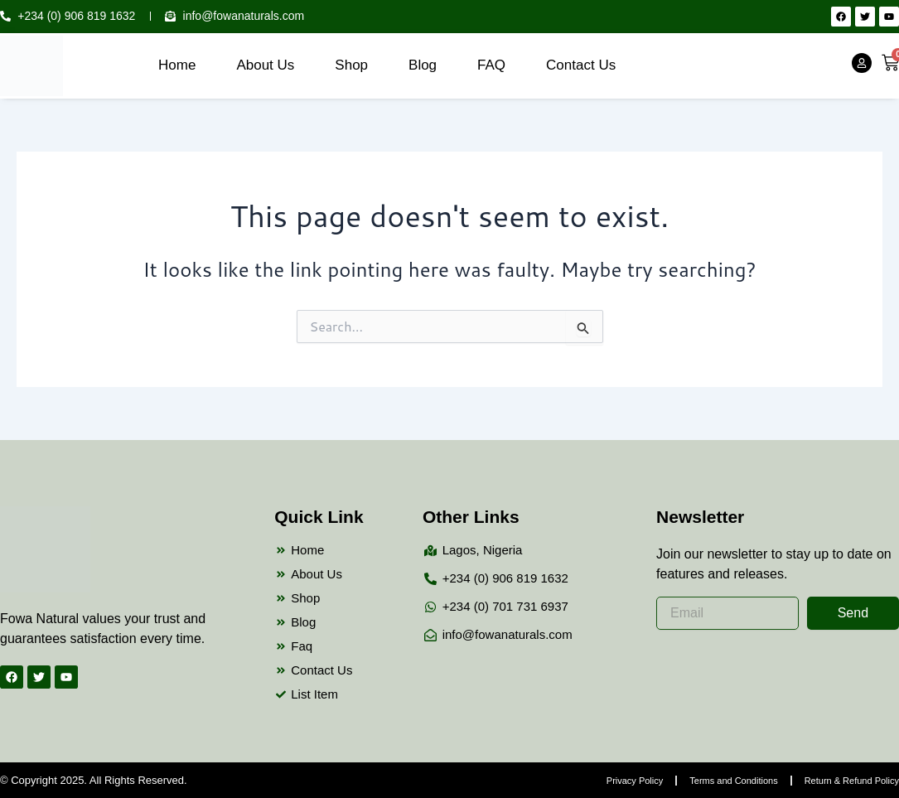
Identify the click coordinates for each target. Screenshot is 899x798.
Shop (351, 65)
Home (177, 65)
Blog (422, 65)
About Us (265, 65)
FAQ (491, 65)
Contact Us (581, 65)
